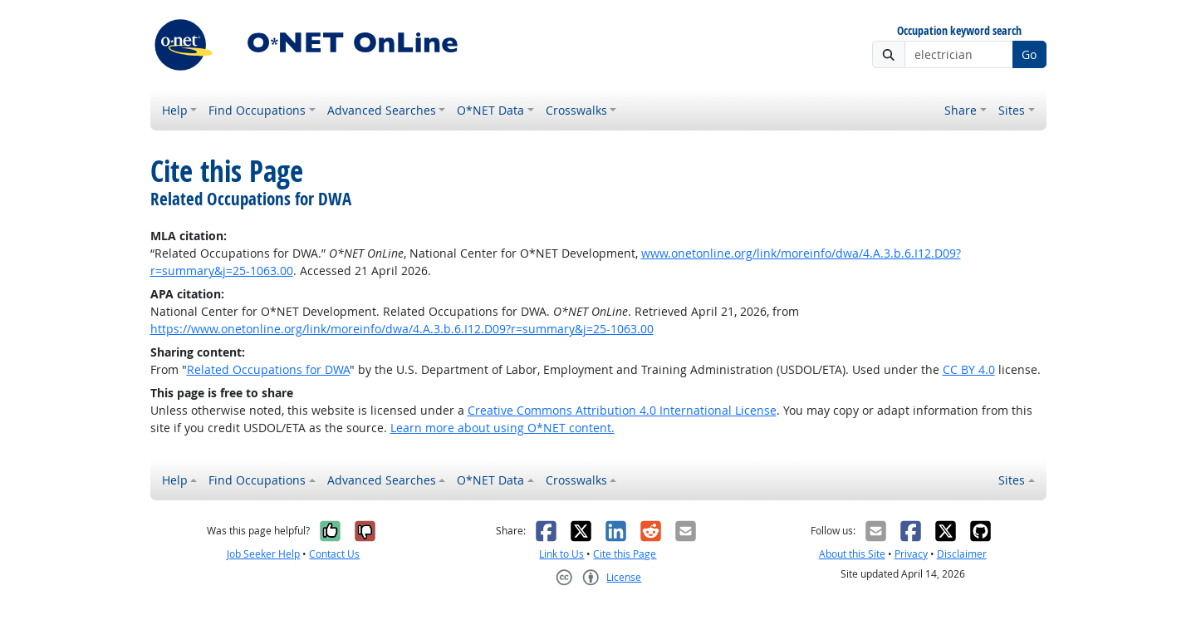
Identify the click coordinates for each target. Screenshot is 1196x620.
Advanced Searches (381, 110)
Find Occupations (257, 110)
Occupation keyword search (959, 31)
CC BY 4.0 (969, 369)
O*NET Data (490, 110)
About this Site (852, 554)
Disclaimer (962, 554)
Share (960, 110)
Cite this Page (624, 554)
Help (175, 110)
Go (1029, 54)
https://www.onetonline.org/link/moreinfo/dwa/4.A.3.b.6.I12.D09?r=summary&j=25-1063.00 (402, 329)
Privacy (911, 554)
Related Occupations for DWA (268, 369)
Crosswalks (576, 110)
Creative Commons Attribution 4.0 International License (622, 410)
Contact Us (334, 554)
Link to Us (561, 554)
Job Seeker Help (263, 554)
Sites (1011, 110)
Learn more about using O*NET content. (502, 427)
